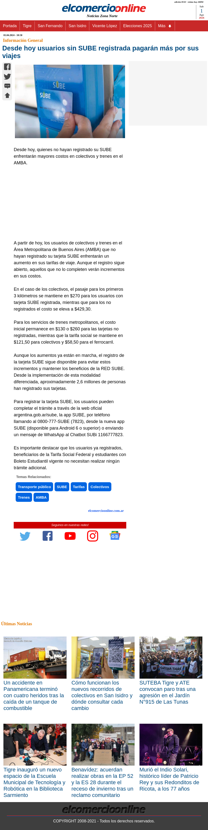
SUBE (62, 487)
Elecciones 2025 (137, 26)
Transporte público (34, 487)
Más (165, 26)
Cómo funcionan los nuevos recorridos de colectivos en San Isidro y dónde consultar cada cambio (101, 695)
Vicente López (104, 26)
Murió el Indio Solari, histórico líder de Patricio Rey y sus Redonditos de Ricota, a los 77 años (169, 779)
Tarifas (79, 487)
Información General (23, 40)
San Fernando (50, 26)
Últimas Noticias (16, 623)
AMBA (41, 497)
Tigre (27, 26)
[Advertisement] (68, 203)
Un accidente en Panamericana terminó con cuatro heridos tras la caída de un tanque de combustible (33, 695)
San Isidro (77, 26)
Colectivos (100, 487)
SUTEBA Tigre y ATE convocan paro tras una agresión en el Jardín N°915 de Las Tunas (167, 692)
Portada (10, 26)
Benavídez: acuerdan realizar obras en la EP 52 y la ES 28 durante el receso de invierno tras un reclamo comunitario (102, 782)
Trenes (24, 497)
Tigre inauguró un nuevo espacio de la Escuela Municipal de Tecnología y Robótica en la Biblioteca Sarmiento (34, 782)
